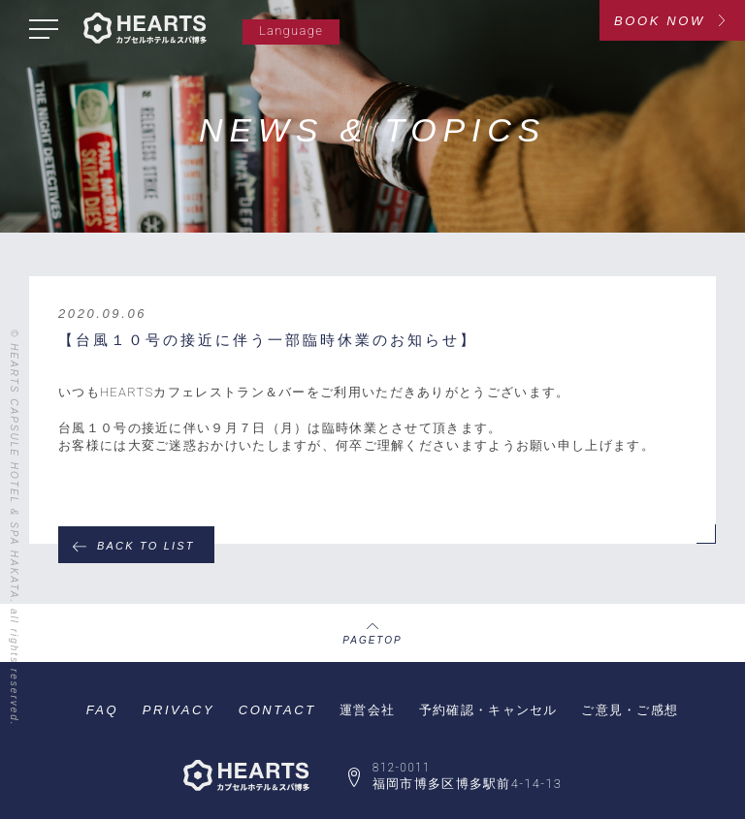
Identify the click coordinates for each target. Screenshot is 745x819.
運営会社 (367, 710)
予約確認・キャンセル (488, 710)
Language (291, 30)
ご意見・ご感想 (629, 710)
